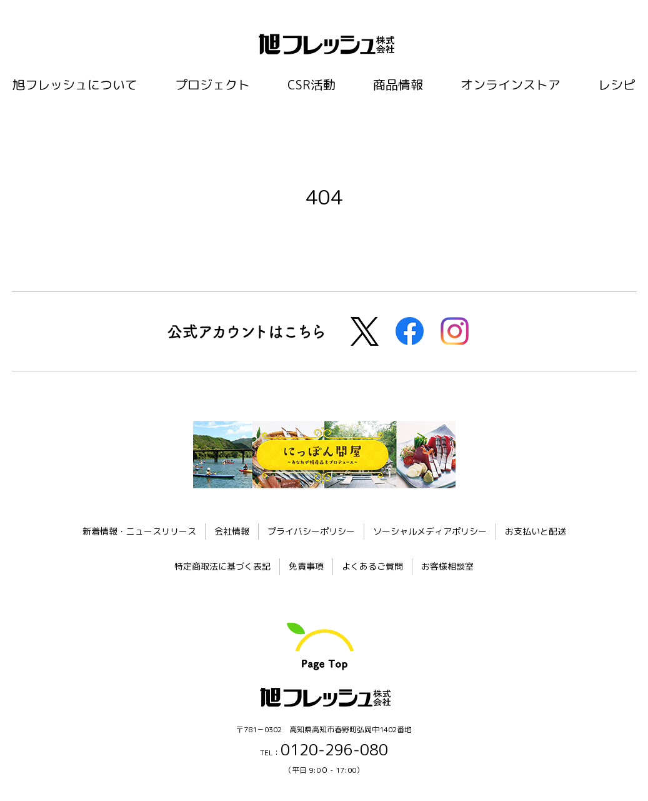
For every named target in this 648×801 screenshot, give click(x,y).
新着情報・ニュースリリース (139, 531)
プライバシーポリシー (311, 531)
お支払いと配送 (535, 531)
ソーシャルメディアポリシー (430, 531)
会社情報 (231, 531)
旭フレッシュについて (74, 84)
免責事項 (306, 566)
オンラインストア (511, 84)
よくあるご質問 (372, 566)
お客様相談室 (447, 566)
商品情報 (398, 84)
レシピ (617, 84)
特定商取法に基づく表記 (222, 566)
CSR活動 (311, 84)
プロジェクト (212, 84)
